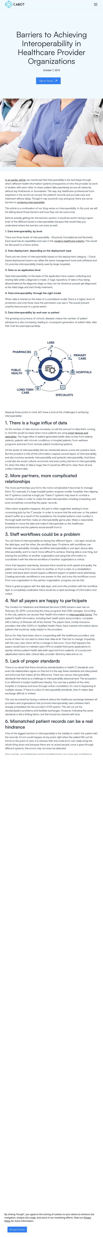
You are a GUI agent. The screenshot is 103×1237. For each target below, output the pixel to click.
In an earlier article (15, 179)
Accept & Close (17, 1229)
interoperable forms (81, 614)
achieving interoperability (30, 202)
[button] (95, 4)
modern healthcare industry (69, 240)
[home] (14, 4)
